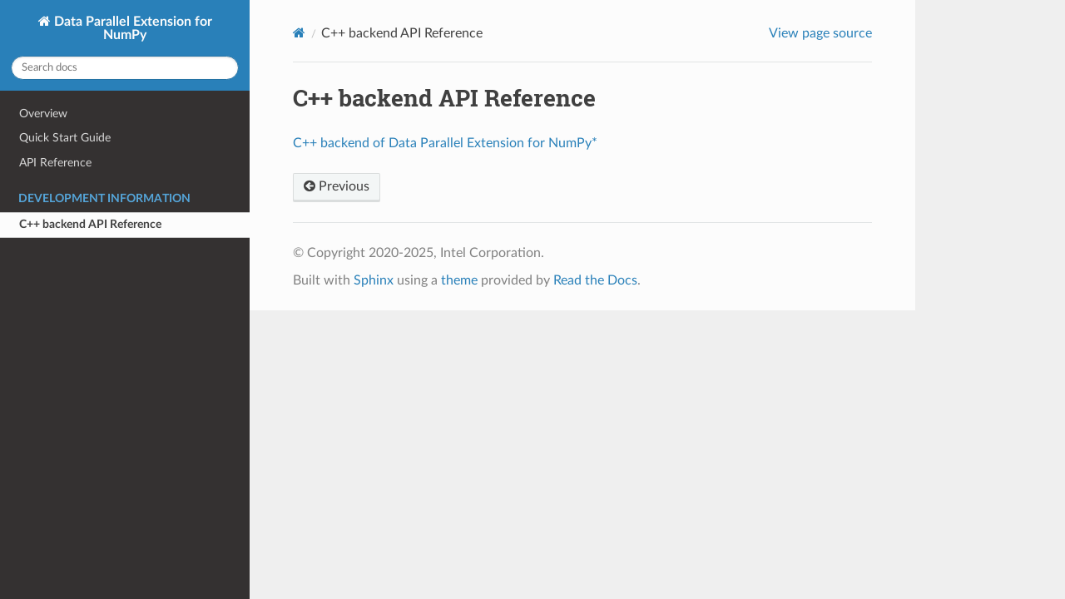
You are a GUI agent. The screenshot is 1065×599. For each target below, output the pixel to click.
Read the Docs (595, 280)
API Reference (55, 162)
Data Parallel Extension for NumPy (131, 28)
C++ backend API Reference (90, 224)
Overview (43, 113)
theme (459, 280)
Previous (336, 186)
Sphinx (374, 280)
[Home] (299, 33)
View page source (820, 33)
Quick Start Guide (65, 137)
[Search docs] (125, 68)
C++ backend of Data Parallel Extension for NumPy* (445, 143)
